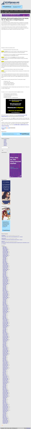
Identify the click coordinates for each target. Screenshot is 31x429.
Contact (2, 12)
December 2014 (5, 406)
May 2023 (4, 288)
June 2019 (4, 343)
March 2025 (5, 262)
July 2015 (4, 398)
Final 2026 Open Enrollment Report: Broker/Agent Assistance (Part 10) (10, 239)
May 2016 (4, 386)
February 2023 (5, 291)
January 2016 (5, 391)
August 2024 (5, 270)
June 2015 (4, 399)
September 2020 (5, 325)
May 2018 (4, 358)
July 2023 (4, 285)
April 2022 (4, 303)
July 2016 (4, 384)
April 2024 (4, 275)
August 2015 (5, 397)
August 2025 (5, 256)
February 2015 (5, 404)
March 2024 (5, 276)
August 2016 (5, 383)
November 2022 (5, 295)
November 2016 (5, 379)
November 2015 (5, 393)
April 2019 (4, 345)
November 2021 (5, 309)
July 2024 (4, 271)
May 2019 (4, 344)
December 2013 (5, 420)
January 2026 (5, 250)
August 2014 (5, 411)
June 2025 (4, 258)
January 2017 (5, 377)
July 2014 (4, 412)
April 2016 (4, 387)
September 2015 (5, 396)
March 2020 (5, 332)
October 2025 (5, 254)
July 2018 (4, 356)
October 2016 (5, 380)
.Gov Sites (11, 10)
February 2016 (5, 390)
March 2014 (5, 417)
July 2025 (4, 257)
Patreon (5, 142)
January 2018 (5, 363)
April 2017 (4, 373)
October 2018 (5, 352)
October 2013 (5, 423)
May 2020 (4, 330)
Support (6, 12)
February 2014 (5, 418)
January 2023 (5, 292)
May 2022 (4, 302)
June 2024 (4, 272)
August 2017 (5, 369)
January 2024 (5, 278)
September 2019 (5, 339)
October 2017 (5, 366)
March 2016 (5, 389)
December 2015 (5, 392)
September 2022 (5, 297)
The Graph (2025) (6, 10)
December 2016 (5, 378)
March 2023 (5, 290)
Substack (5, 143)
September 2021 (5, 311)
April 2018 (4, 359)
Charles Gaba (4, 238)
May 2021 (4, 316)
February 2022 (5, 305)
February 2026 (5, 249)
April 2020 (4, 331)
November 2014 (5, 407)
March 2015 (5, 403)
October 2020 (5, 324)
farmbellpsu (3, 235)
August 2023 (5, 284)
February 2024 (5, 277)
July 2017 (4, 370)
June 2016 (4, 385)
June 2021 (4, 315)
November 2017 (5, 365)
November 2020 (5, 323)
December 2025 (5, 251)
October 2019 (5, 338)
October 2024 (5, 268)
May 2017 (4, 372)
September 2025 (5, 255)
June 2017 (4, 371)
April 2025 (4, 261)
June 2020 (4, 329)
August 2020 (5, 326)
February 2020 (5, 333)
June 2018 (4, 357)
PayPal (5, 141)
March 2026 (5, 248)
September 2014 (5, 410)
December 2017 (5, 364)
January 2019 (5, 349)
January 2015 (5, 405)
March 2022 (5, 304)
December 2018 (5, 350)
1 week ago (20, 239)
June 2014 (4, 413)
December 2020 (5, 322)
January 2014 (5, 419)
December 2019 (5, 336)
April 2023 (4, 289)
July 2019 (4, 342)
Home (2, 10)
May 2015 (4, 400)
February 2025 (5, 263)
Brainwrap (28, 428)
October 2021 (5, 310)
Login (9, 12)
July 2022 (4, 299)
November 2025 (5, 252)
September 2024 (5, 269)
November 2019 (5, 337)
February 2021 (5, 319)
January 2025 (5, 264)
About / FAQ (27, 10)
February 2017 (5, 376)
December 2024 (5, 265)
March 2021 (5, 318)
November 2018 (5, 351)
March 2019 (5, 346)
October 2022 (5, 296)
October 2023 (5, 282)
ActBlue (5, 139)
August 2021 (5, 312)
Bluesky (5, 145)
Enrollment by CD (22, 10)
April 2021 (4, 317)
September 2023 (5, 283)
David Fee (3, 241)
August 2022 (5, 298)
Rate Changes (16, 10)
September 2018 (5, 353)
